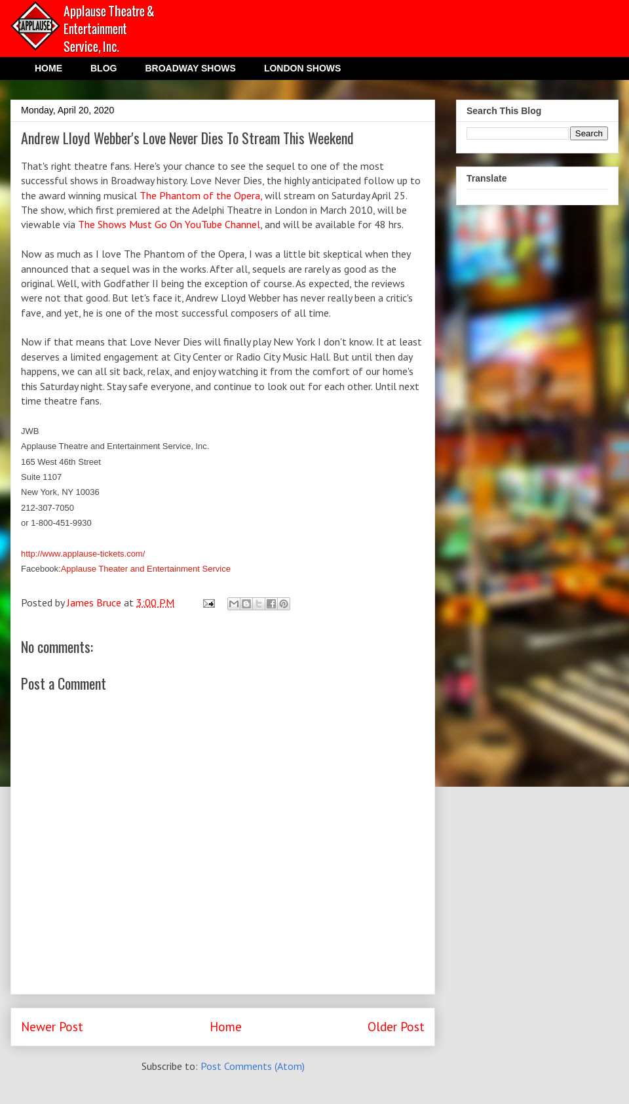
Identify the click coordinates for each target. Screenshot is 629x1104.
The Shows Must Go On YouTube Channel (169, 224)
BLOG (103, 68)
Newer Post (52, 1026)
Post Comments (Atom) (252, 1066)
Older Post (396, 1026)
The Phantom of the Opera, (202, 195)
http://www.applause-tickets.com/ (83, 554)
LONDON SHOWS (302, 68)
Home (226, 1026)
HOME (48, 68)
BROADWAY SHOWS (190, 68)
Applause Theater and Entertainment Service (146, 569)
